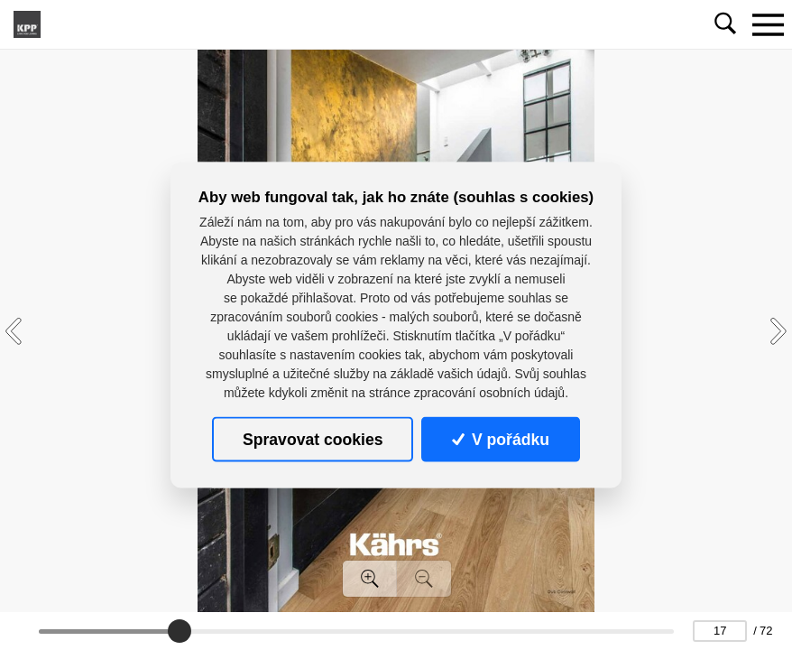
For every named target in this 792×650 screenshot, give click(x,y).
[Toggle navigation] (767, 24)
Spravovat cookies (312, 439)
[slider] (180, 631)
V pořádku (500, 439)
